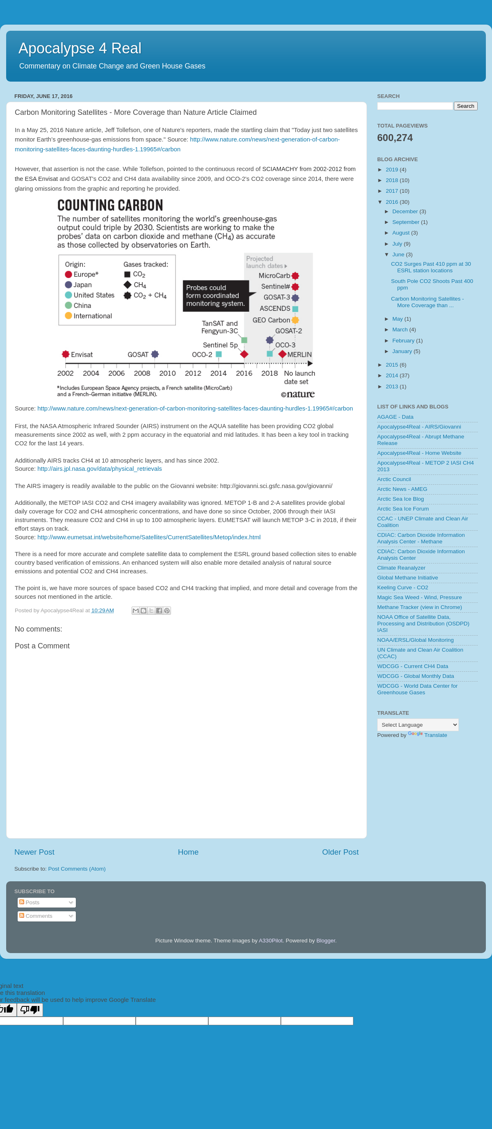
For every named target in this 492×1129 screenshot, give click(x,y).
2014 (393, 375)
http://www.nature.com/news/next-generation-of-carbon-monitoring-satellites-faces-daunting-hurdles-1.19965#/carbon (195, 408)
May (398, 319)
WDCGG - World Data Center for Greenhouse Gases (417, 689)
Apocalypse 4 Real (79, 48)
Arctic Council (394, 479)
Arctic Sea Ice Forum (403, 509)
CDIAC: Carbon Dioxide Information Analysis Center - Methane (421, 538)
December (405, 211)
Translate (427, 735)
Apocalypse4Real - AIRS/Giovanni (419, 427)
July (398, 244)
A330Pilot (270, 940)
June (399, 254)
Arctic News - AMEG (402, 489)
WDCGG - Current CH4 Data (412, 666)
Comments (35, 916)
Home (188, 852)
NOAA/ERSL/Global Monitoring (415, 640)
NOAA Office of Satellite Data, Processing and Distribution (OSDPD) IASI (423, 623)
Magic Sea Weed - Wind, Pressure (419, 597)
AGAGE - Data (395, 417)
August (401, 233)
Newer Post (34, 852)
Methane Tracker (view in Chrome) (419, 607)
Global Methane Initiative (407, 578)
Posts (29, 902)
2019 (393, 169)
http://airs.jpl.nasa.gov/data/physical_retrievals (99, 468)
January (403, 351)
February (404, 341)
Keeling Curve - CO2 (402, 587)
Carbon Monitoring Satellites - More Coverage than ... (427, 302)
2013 (393, 386)
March (400, 329)
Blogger (326, 940)
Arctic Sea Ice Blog (400, 499)
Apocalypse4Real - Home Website (419, 453)
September (406, 222)
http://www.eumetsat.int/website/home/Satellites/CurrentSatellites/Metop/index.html (149, 537)
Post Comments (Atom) (77, 869)
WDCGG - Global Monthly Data (415, 676)
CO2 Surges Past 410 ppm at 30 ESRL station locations (431, 267)
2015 (393, 365)
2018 (393, 180)
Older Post (340, 852)
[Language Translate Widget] (418, 724)
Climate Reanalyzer (401, 568)
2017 (393, 191)
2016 (393, 202)
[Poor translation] (30, 1010)
